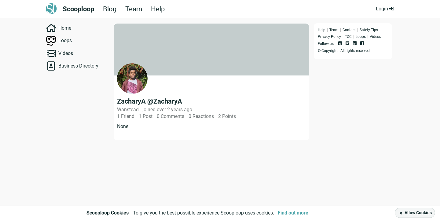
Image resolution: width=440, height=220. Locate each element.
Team (133, 9)
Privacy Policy (329, 37)
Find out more (293, 213)
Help (158, 9)
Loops (65, 40)
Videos (65, 53)
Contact (349, 30)
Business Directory (78, 66)
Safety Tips (369, 30)
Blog (109, 9)
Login (385, 9)
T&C (348, 37)
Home (64, 28)
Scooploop (78, 9)
